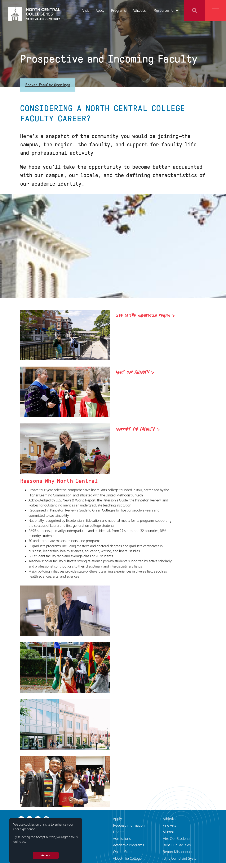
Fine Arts (169, 825)
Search (194, 10)
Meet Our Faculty (133, 373)
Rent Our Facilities (177, 845)
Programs (118, 10)
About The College (127, 858)
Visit (85, 10)
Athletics (139, 10)
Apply (100, 10)
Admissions (122, 838)
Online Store (123, 851)
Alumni (168, 832)
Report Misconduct (177, 851)
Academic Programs (128, 845)
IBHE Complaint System (181, 858)
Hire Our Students (176, 838)
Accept (45, 855)
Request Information (129, 825)
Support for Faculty (135, 429)
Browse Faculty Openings (47, 85)
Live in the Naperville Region (143, 316)
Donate (119, 832)
